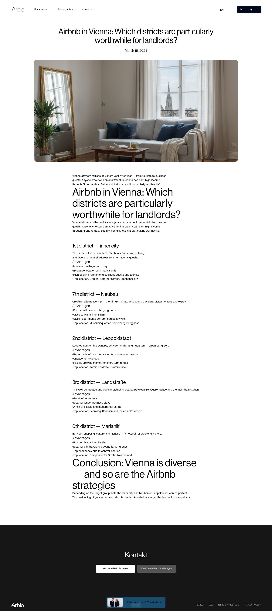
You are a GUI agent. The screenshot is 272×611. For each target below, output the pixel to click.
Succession (65, 9)
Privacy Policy (252, 605)
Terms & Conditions (228, 605)
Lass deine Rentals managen (156, 568)
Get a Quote (249, 9)
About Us (88, 9)
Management (41, 9)
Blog (211, 605)
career (200, 605)
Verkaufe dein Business (115, 568)
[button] (222, 9)
